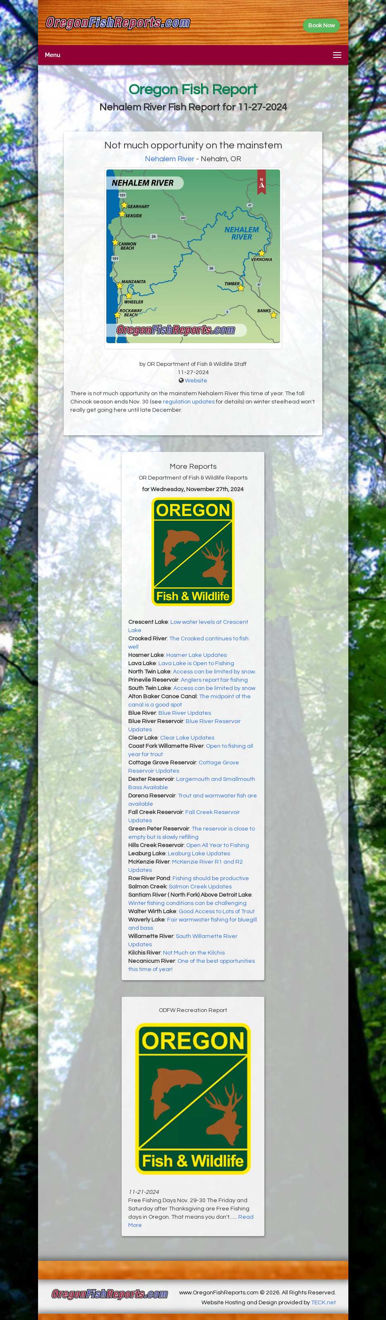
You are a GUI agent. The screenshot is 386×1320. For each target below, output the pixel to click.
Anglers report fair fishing (214, 680)
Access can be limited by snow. (214, 672)
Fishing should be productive (211, 878)
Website (196, 381)
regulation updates (189, 402)
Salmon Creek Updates (200, 887)
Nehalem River (169, 159)
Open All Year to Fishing (217, 845)
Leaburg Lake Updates (199, 854)
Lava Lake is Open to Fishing (196, 663)
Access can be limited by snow (214, 688)
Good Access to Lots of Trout (217, 911)
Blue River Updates (184, 713)
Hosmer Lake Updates (196, 655)
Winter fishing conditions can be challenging (187, 903)
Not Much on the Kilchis (194, 953)
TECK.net (323, 1303)
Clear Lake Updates (187, 738)
